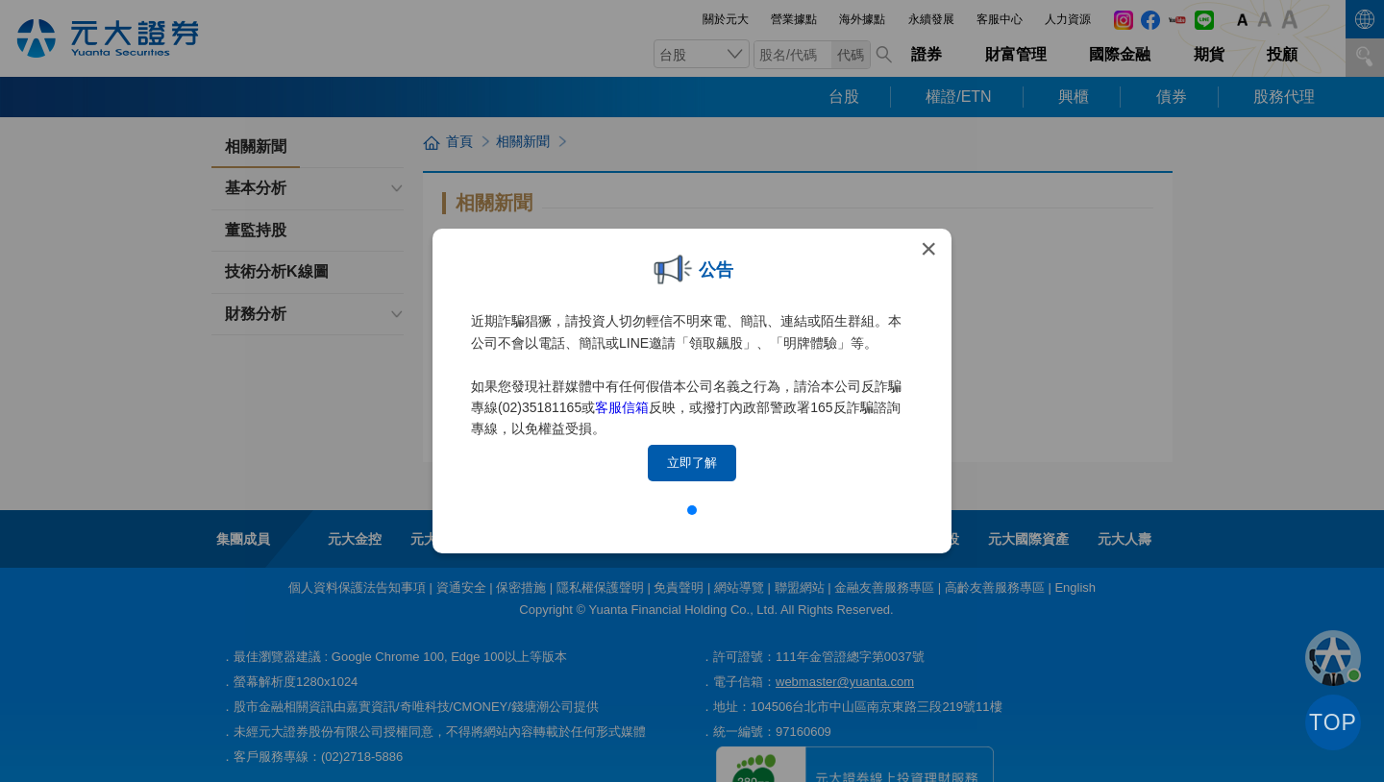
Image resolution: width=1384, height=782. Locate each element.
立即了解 (692, 462)
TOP (1333, 722)
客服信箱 (622, 407)
